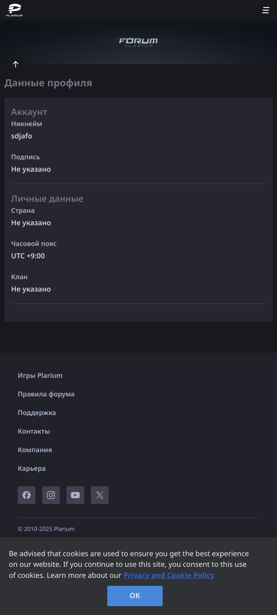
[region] (138, 576)
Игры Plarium (40, 375)
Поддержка (37, 412)
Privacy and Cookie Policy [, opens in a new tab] (169, 575)
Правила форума (46, 394)
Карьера (32, 468)
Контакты (34, 431)
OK (135, 595)
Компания (35, 450)
